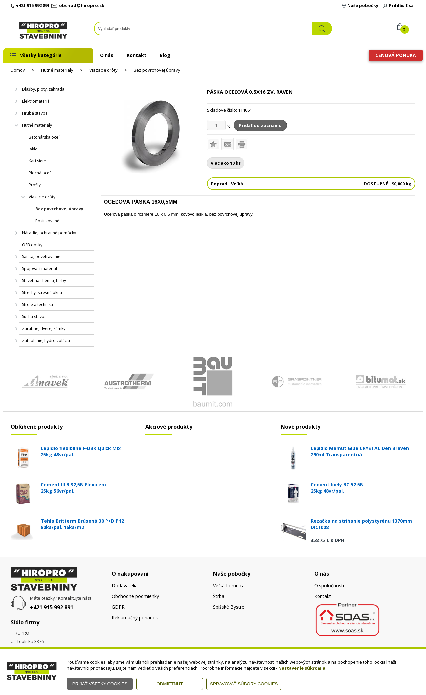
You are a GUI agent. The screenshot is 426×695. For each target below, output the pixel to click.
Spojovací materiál (39, 268)
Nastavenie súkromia (301, 668)
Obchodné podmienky (135, 596)
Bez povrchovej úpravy (157, 70)
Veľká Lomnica (229, 585)
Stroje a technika (37, 304)
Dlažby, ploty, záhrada (43, 89)
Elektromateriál (36, 101)
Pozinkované (47, 221)
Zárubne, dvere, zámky (43, 328)
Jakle (33, 149)
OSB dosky (32, 245)
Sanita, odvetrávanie (41, 256)
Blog (165, 55)
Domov (18, 70)
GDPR (118, 607)
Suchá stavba (34, 316)
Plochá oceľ (39, 173)
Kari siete (37, 161)
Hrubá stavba (35, 113)
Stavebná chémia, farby (44, 280)
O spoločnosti (329, 585)
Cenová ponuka (395, 55)
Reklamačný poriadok (135, 617)
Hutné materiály (57, 70)
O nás (106, 55)
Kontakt (136, 55)
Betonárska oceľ (44, 137)
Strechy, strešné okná (42, 292)
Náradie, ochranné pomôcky (49, 233)
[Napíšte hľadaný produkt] (203, 28)
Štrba (218, 596)
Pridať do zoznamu (260, 125)
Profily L (36, 185)
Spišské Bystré (228, 607)
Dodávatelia (125, 585)
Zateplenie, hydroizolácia (46, 340)
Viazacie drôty (103, 70)
